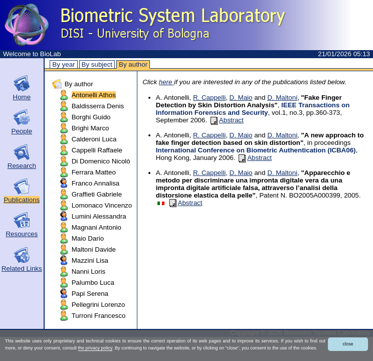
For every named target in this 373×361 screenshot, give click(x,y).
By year (63, 64)
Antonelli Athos (94, 95)
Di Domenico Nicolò (101, 161)
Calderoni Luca (94, 139)
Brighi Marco (90, 128)
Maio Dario (88, 238)
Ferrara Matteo (94, 172)
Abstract (227, 120)
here (166, 82)
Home (22, 97)
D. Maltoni (282, 97)
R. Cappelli (209, 97)
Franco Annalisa (96, 183)
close (347, 343)
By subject (97, 64)
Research (22, 165)
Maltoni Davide (94, 249)
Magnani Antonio (96, 227)
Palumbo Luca (93, 282)
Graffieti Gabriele (97, 194)
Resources (22, 234)
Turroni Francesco (99, 315)
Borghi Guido (91, 117)
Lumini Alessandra (99, 216)
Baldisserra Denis (98, 106)
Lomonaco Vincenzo (102, 205)
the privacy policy (95, 347)
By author (133, 64)
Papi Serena (90, 293)
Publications (22, 200)
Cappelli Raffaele (97, 150)
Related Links (22, 268)
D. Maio (241, 97)
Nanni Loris (88, 271)
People (22, 131)
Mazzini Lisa (90, 260)
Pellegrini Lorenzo (98, 304)
